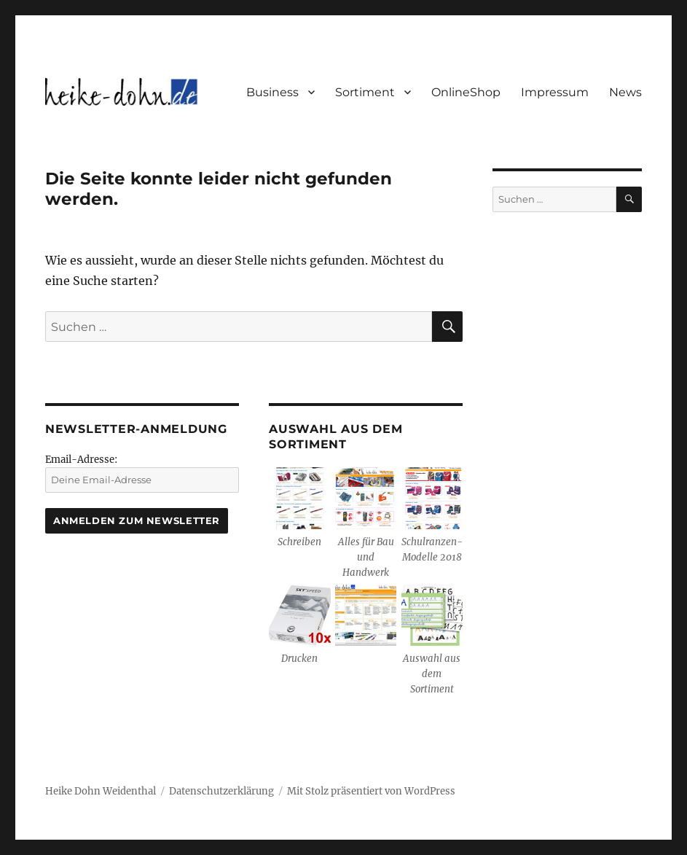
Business (272, 92)
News (625, 92)
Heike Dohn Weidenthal (100, 791)
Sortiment (365, 92)
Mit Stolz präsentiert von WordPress (371, 791)
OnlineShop (465, 92)
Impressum (555, 92)
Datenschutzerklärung (221, 791)
